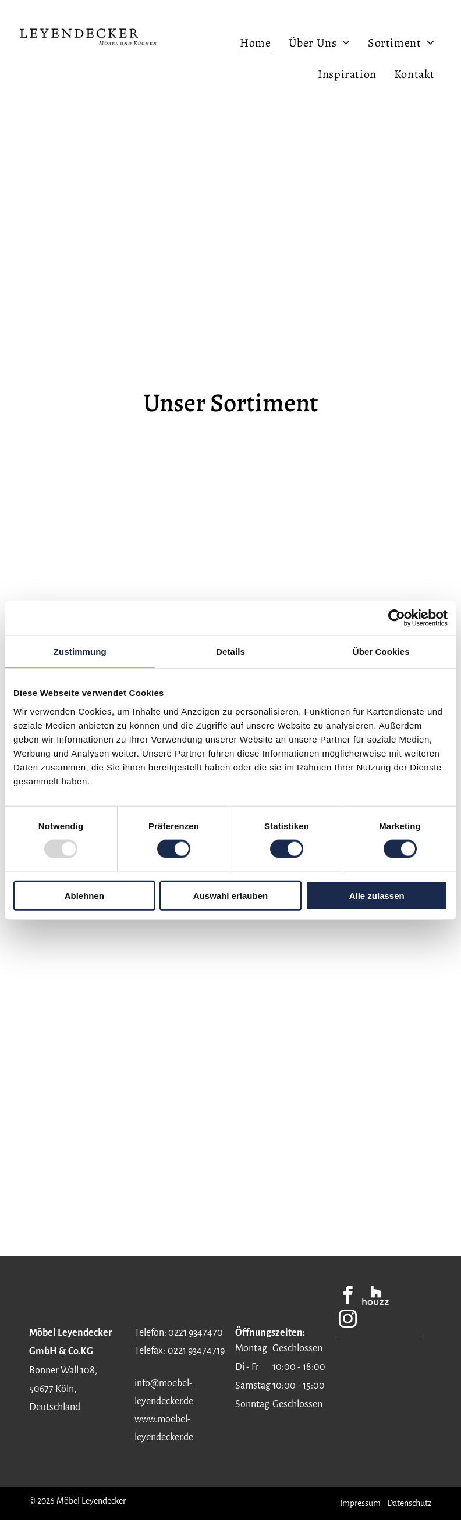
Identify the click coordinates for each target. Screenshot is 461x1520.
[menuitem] (255, 42)
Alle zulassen (377, 895)
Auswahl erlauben (230, 895)
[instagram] (347, 1321)
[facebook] (347, 1297)
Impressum (360, 1503)
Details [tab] (230, 651)
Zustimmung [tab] (80, 651)
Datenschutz (409, 1503)
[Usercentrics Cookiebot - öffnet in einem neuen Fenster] (397, 618)
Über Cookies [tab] (381, 651)
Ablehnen (84, 895)
